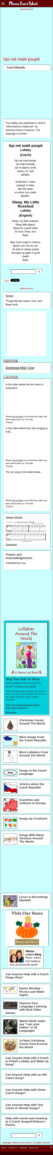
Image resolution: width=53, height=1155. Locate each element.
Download (11, 544)
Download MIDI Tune (20, 368)
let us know (17, 416)
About (3, 1148)
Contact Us (13, 1148)
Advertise (23, 1148)
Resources (33, 1148)
